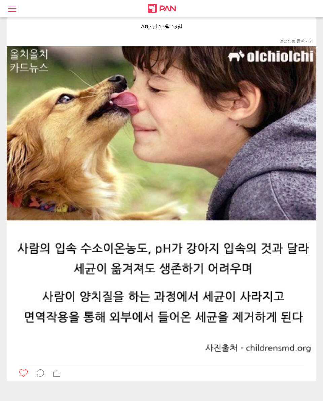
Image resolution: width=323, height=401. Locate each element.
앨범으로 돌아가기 (296, 40)
